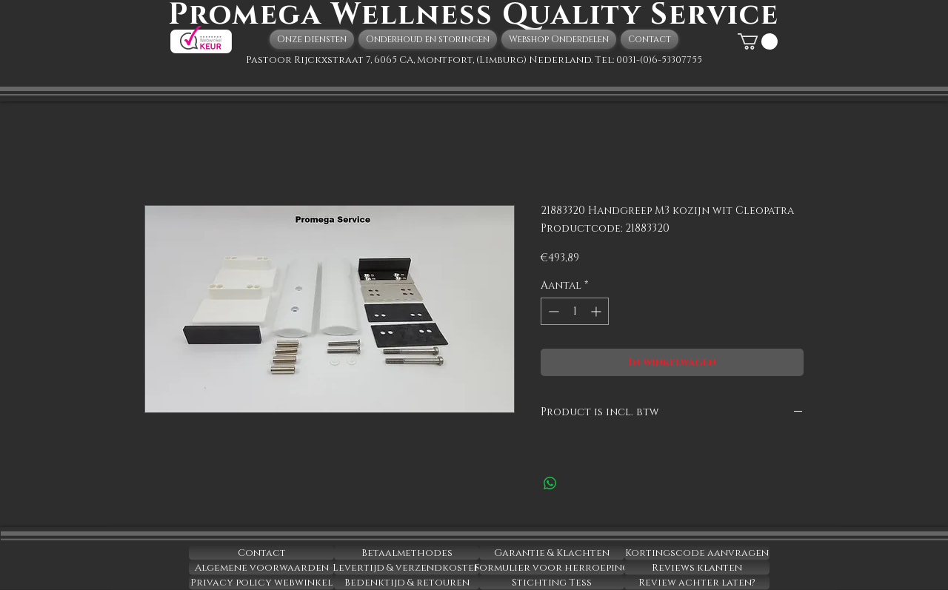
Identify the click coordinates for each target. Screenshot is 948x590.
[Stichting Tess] (551, 582)
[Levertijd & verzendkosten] (406, 567)
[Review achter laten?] (697, 582)
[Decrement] (552, 311)
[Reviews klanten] (697, 567)
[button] (758, 41)
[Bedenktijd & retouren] (406, 582)
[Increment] (597, 311)
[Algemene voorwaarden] (261, 567)
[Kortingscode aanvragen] (697, 553)
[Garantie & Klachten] (551, 553)
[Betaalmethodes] (406, 553)
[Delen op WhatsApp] (550, 483)
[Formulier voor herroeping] (551, 567)
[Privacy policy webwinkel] (261, 582)
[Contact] (261, 553)
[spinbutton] (574, 311)
